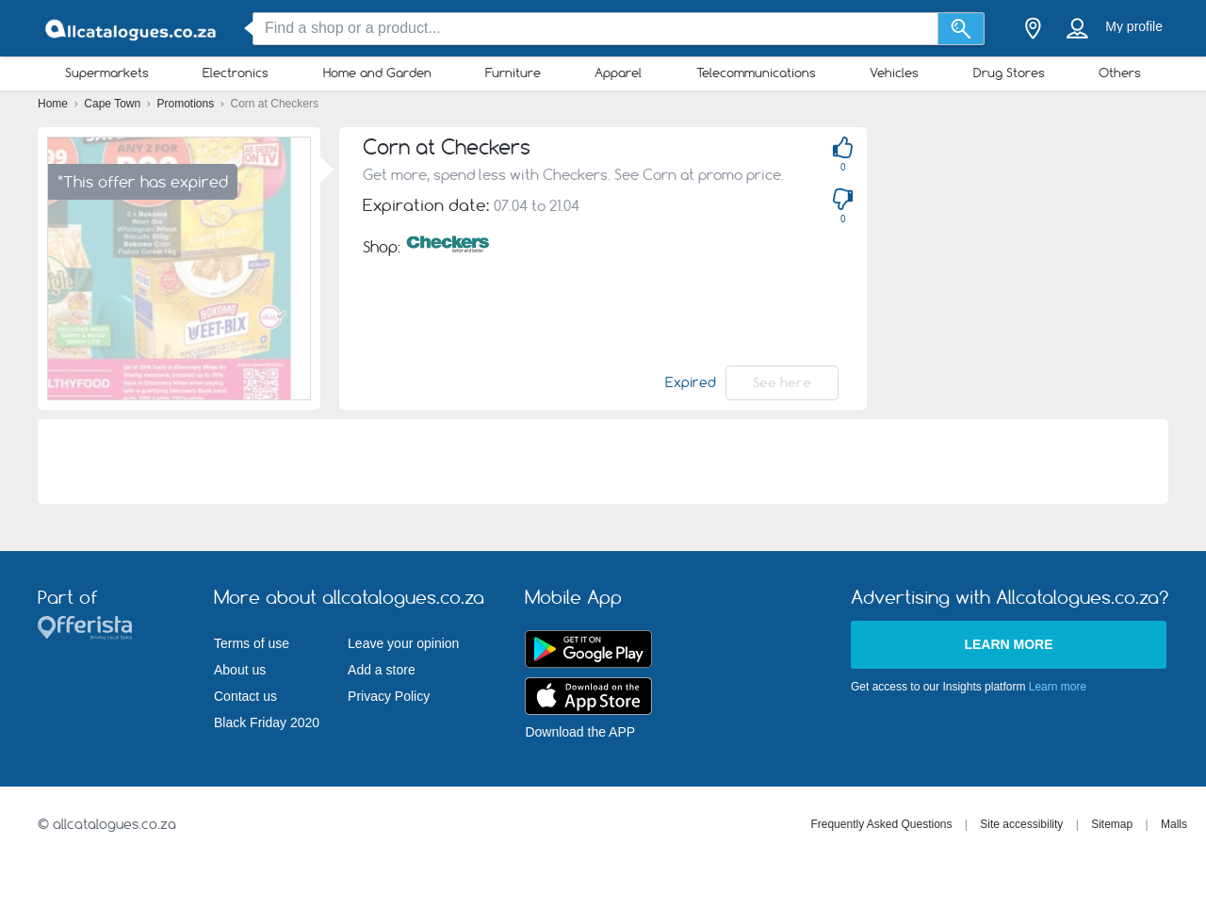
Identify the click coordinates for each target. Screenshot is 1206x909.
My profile (1134, 26)
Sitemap (1112, 824)
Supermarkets (107, 72)
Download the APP (580, 731)
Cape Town (113, 103)
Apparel (618, 72)
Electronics (236, 72)
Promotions (187, 103)
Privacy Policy (389, 696)
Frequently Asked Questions (881, 824)
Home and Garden (377, 72)
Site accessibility (1021, 824)
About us (240, 669)
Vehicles (894, 72)
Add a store (382, 669)
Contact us (245, 696)
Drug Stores (1009, 72)
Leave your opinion (403, 643)
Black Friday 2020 (266, 722)
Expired (690, 382)
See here (782, 382)
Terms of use (251, 643)
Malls (1174, 824)
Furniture (513, 72)
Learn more (1008, 644)
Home (54, 103)
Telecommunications (756, 72)
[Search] (961, 28)
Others (1120, 72)
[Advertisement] (1046, 259)
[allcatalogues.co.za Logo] (132, 28)
